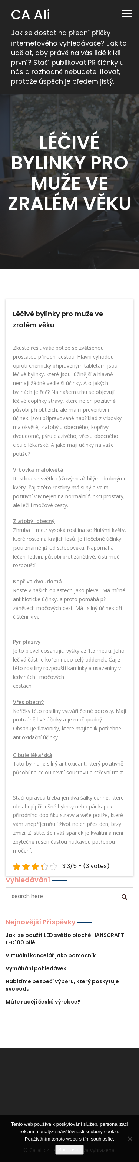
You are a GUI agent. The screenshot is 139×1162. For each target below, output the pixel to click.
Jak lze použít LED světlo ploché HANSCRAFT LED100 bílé (65, 938)
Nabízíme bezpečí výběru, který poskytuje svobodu (62, 985)
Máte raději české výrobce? (43, 1001)
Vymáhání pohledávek (36, 968)
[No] (129, 1138)
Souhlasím (69, 1149)
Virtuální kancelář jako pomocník (51, 955)
